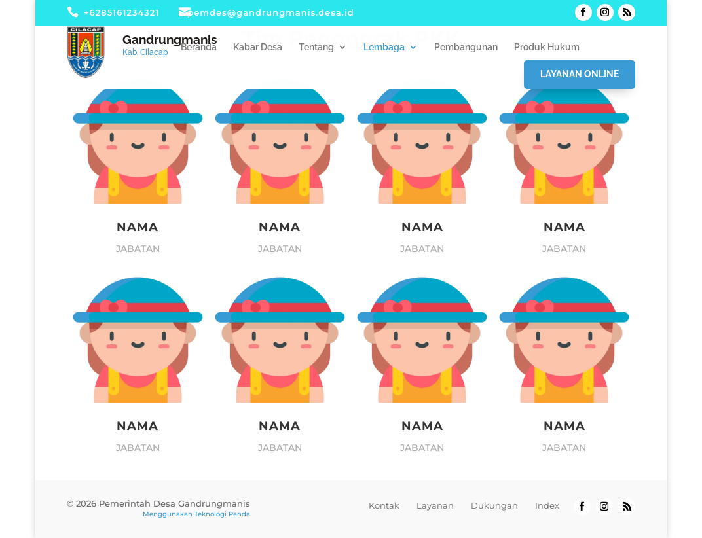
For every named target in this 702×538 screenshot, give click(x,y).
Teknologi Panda (222, 514)
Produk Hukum (547, 47)
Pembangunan (466, 47)
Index (547, 505)
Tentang (316, 47)
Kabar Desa (257, 47)
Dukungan (494, 505)
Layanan (435, 505)
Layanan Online (579, 74)
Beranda (199, 47)
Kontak (384, 505)
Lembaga (384, 47)
